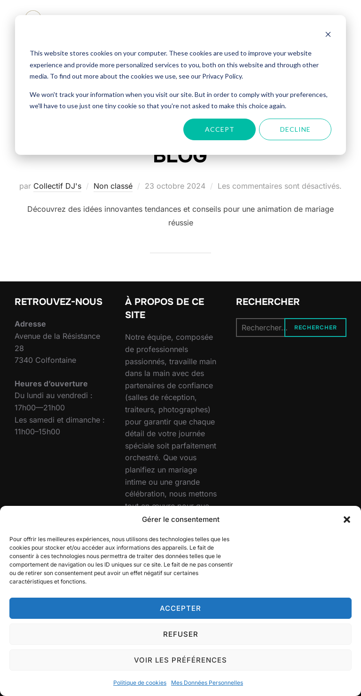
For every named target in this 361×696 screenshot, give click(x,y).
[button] (347, 519)
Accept (220, 129)
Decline (295, 129)
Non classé (113, 186)
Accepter (180, 608)
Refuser (180, 634)
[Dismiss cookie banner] (328, 35)
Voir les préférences (180, 660)
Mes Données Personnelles (207, 682)
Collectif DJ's (57, 186)
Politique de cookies (139, 682)
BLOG (180, 155)
